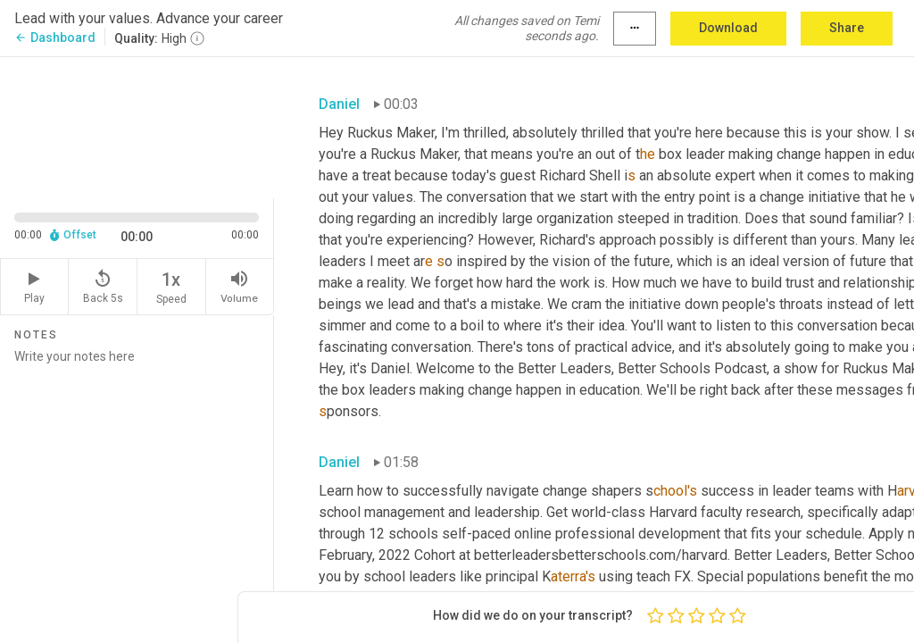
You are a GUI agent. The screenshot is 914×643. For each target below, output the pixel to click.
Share (846, 28)
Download (728, 28)
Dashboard (55, 37)
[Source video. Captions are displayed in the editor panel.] (137, 126)
